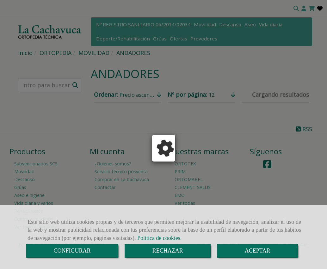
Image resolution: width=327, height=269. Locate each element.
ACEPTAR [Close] (257, 251)
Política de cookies (158, 238)
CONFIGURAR (72, 251)
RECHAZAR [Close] (167, 251)
